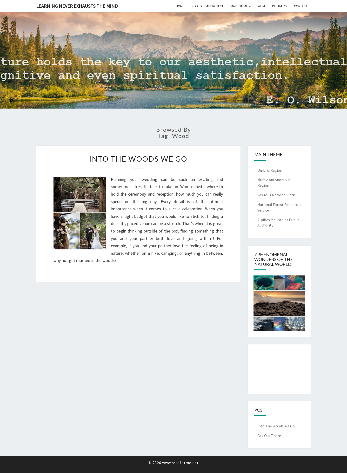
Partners (279, 6)
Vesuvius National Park (276, 194)
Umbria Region (269, 170)
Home (180, 6)
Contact (300, 6)
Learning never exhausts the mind (77, 6)
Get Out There (269, 435)
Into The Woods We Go (138, 158)
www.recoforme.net (180, 462)
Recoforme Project (207, 6)
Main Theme (241, 6)
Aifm (261, 6)
